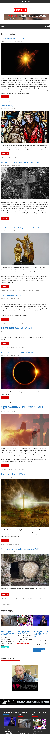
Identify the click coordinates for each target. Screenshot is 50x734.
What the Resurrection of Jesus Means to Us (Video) (22, 549)
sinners (27, 158)
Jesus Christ (15, 158)
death (12, 101)
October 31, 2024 (38, 627)
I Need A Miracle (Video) (11, 295)
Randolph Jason (17, 41)
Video (3, 347)
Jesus (15, 469)
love (25, 323)
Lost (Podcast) (7, 106)
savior (44, 599)
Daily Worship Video (7, 323)
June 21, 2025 (5, 627)
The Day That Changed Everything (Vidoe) (17, 352)
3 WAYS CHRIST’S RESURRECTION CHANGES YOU (21, 163)
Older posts (6, 604)
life (14, 223)
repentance (25, 290)
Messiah (33, 599)
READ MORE (5, 97)
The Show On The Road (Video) (13, 474)
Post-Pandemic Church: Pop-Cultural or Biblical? (20, 228)
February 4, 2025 (22, 627)
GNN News (5, 101)
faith (10, 158)
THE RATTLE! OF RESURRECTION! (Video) (17, 328)
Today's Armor (17, 323)
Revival (4, 290)
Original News (5, 647)
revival (37, 290)
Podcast (4, 158)
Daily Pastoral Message (8, 599)
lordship (20, 290)
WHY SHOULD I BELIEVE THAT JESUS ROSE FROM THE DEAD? (22, 408)
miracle (28, 323)
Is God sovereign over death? (12, 38)
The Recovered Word (23, 643)
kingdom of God (13, 290)
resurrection (17, 101)
